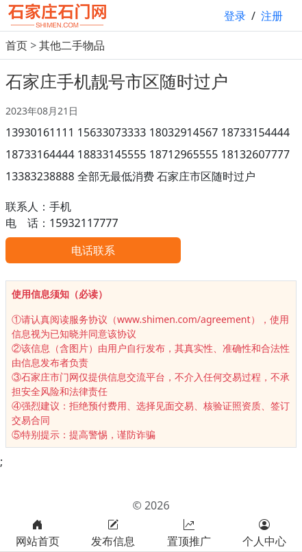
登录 (235, 15)
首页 (16, 45)
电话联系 (93, 250)
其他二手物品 (72, 45)
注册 (272, 15)
